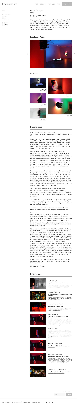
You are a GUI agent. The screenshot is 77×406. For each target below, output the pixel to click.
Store (58, 4)
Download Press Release (37, 266)
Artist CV (4, 25)
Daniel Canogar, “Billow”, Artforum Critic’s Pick (59, 331)
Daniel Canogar (6, 22)
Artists (36, 4)
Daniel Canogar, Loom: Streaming (56, 306)
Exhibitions (42, 4)
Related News (5, 19)
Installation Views (6, 14)
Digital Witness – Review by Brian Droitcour (58, 283)
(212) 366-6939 (26, 402)
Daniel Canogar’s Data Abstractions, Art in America (58, 317)
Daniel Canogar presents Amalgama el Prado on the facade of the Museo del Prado (59, 372)
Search (67, 4)
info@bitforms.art (36, 402)
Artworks (4, 17)
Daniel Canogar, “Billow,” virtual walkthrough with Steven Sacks (60, 346)
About (53, 4)
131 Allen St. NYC (16, 402)
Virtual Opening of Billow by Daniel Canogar (58, 356)
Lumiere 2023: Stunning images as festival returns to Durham (60, 295)
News (49, 4)
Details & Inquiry (43, 90)
